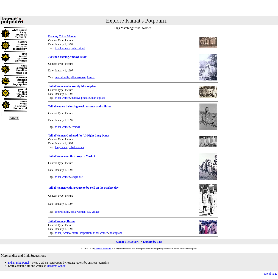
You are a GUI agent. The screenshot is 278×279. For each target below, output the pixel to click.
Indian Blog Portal (18, 262)
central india (62, 77)
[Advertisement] (139, 8)
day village (93, 211)
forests (91, 77)
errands (75, 126)
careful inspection (81, 232)
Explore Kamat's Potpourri (136, 20)
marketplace (98, 97)
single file (77, 176)
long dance (61, 147)
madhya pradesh (80, 97)
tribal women (62, 48)
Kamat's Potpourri (127, 241)
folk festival (78, 48)
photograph (116, 232)
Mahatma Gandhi (56, 265)
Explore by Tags (152, 241)
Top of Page (270, 273)
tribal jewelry (62, 232)
